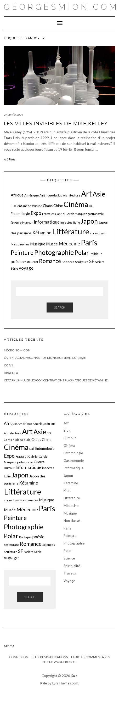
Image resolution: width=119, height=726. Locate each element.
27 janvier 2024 (13, 114)
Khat (67, 490)
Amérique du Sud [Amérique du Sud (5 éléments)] (50, 195)
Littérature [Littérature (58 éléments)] (70, 231)
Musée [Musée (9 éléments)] (52, 243)
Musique (70, 513)
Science (69, 558)
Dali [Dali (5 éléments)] (91, 206)
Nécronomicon (17, 350)
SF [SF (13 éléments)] (91, 261)
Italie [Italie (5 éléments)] (76, 222)
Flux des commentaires (90, 657)
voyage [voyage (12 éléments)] (26, 268)
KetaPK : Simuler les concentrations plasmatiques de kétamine (56, 380)
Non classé (72, 520)
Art (6, 159)
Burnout (70, 438)
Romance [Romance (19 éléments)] (50, 261)
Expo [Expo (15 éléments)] (36, 213)
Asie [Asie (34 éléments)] (99, 194)
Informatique (73, 468)
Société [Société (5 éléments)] (100, 262)
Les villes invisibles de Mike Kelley (55, 124)
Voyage (69, 581)
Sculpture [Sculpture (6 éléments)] (81, 262)
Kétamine (71, 483)
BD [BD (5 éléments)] (13, 206)
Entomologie (73, 453)
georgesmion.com (61, 7)
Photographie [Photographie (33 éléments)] (54, 252)
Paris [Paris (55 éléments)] (89, 242)
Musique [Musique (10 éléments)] (37, 243)
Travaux (70, 573)
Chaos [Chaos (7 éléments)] (48, 206)
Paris (12, 159)
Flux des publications (50, 657)
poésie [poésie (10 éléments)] (16, 261)
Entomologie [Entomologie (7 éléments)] (20, 213)
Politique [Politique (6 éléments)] (96, 254)
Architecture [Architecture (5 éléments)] (71, 195)
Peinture (70, 535)
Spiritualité (72, 566)
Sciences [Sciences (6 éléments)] (68, 262)
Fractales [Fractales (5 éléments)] (48, 213)
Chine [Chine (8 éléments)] (58, 205)
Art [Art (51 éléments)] (86, 193)
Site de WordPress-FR (60, 662)
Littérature (72, 498)
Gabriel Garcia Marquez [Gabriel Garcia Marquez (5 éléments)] (71, 213)
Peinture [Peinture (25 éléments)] (22, 252)
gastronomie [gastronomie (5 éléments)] (96, 213)
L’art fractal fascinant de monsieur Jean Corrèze (45, 358)
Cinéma (69, 445)
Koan (8, 365)
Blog (67, 430)
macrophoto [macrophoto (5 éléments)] (97, 233)
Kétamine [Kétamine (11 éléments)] (41, 232)
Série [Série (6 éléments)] (14, 268)
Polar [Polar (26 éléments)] (82, 252)
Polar (68, 550)
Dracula (11, 373)
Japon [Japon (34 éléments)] (89, 221)
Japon (68, 475)
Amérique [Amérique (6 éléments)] (31, 195)
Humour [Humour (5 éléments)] (27, 222)
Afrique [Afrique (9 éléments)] (17, 195)
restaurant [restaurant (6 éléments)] (30, 262)
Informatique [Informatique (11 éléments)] (47, 221)
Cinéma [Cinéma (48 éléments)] (76, 204)
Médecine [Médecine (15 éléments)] (69, 243)
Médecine (71, 505)
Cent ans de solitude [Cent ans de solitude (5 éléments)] (28, 206)
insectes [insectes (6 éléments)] (66, 222)
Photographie (74, 543)
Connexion (18, 657)
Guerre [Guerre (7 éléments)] (16, 222)
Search (59, 307)
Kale (74, 676)
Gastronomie (74, 460)
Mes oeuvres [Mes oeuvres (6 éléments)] (20, 244)
